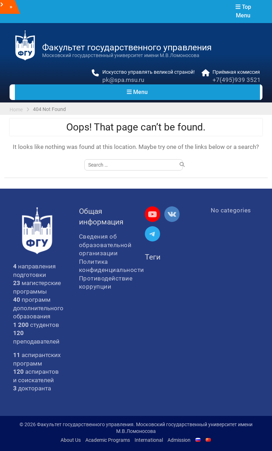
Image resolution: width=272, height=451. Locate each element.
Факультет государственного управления (127, 47)
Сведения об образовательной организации (105, 245)
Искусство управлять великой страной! (148, 72)
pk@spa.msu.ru (123, 79)
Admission (179, 440)
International (149, 440)
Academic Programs (107, 440)
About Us (71, 440)
